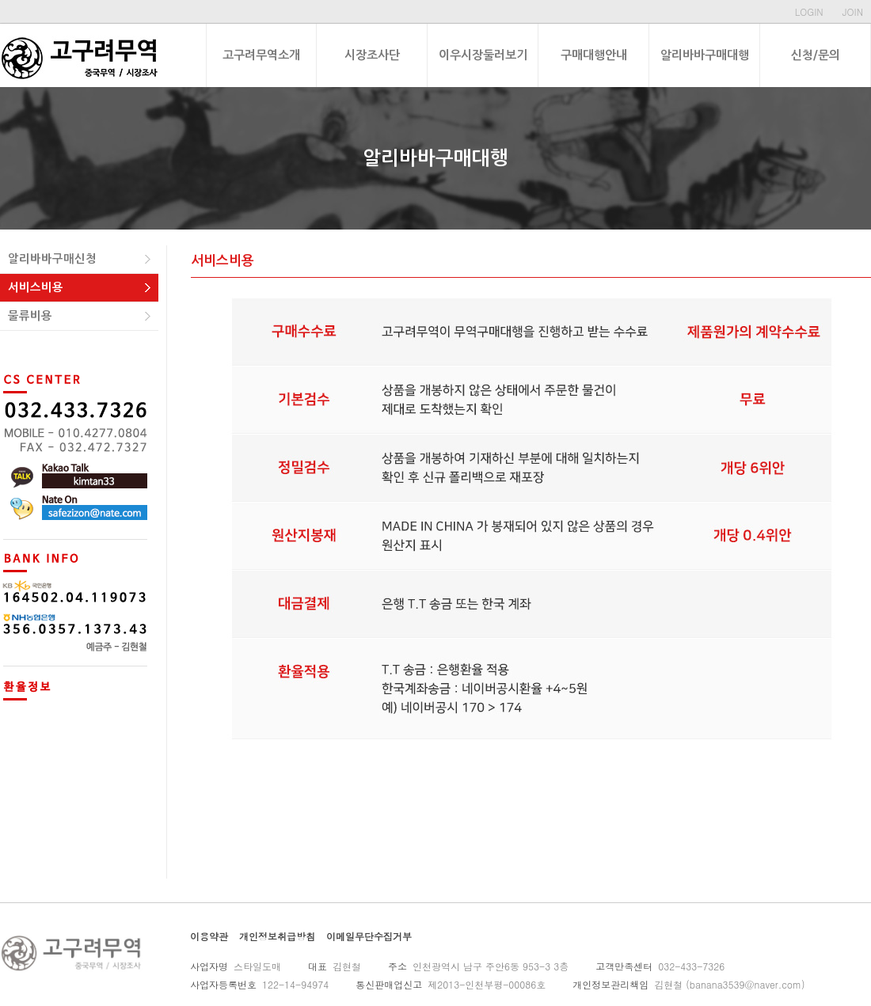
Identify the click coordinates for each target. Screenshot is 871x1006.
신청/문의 (815, 55)
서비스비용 (35, 287)
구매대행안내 (594, 55)
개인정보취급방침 (277, 936)
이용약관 (209, 936)
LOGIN (809, 11)
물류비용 (30, 315)
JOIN (852, 11)
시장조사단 (372, 55)
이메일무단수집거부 (369, 936)
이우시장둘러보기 (483, 55)
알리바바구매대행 (704, 55)
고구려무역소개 (261, 55)
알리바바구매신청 (52, 258)
